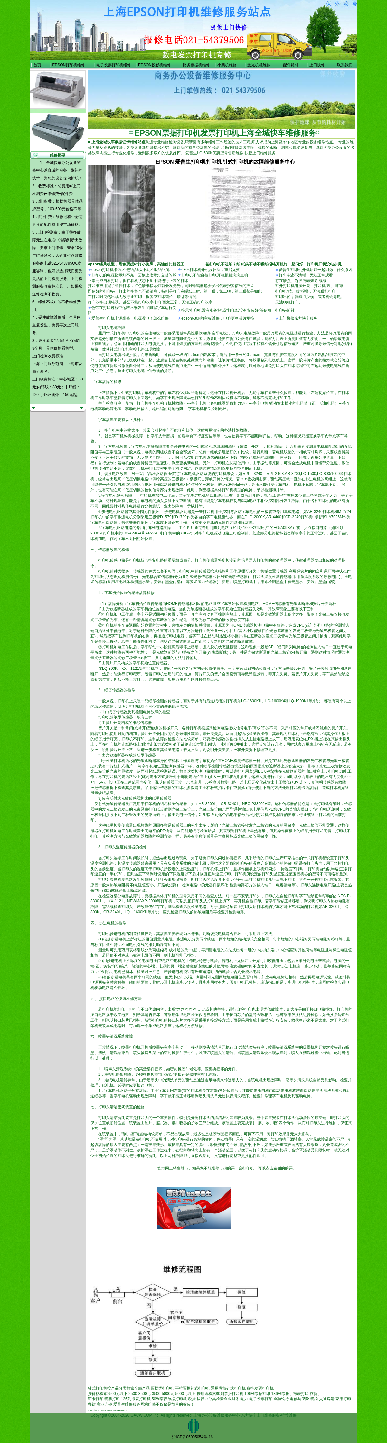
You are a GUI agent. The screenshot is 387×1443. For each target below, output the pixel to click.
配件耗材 (290, 65)
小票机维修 (227, 65)
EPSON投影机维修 (154, 65)
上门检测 (51, 278)
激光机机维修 (258, 65)
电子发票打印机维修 (113, 65)
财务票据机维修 (196, 65)
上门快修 (317, 65)
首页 (37, 65)
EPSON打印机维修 (68, 65)
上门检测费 (48, 232)
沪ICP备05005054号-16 (192, 1437)
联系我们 (345, 65)
